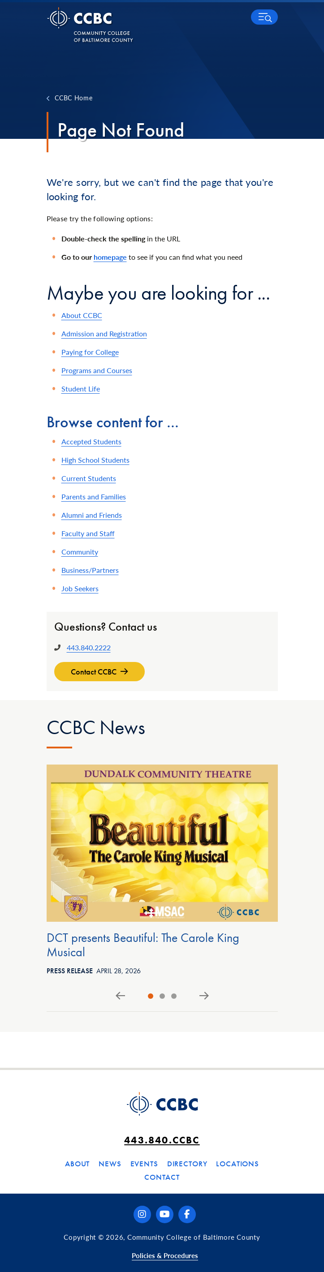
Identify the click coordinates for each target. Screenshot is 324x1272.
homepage (110, 257)
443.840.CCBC (161, 1140)
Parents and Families (93, 496)
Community (79, 551)
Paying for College (90, 352)
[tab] (151, 996)
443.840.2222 (89, 647)
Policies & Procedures (165, 1255)
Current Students (88, 478)
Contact (162, 1177)
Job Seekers (80, 588)
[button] (264, 17)
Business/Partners (90, 570)
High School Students (95, 460)
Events (144, 1164)
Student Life (80, 388)
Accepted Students (91, 441)
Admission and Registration (104, 333)
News (110, 1164)
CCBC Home (73, 97)
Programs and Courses (96, 370)
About (77, 1164)
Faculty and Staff (88, 533)
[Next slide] (204, 996)
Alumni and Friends (91, 515)
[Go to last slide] (120, 996)
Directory (187, 1164)
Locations (237, 1164)
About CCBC (81, 315)
